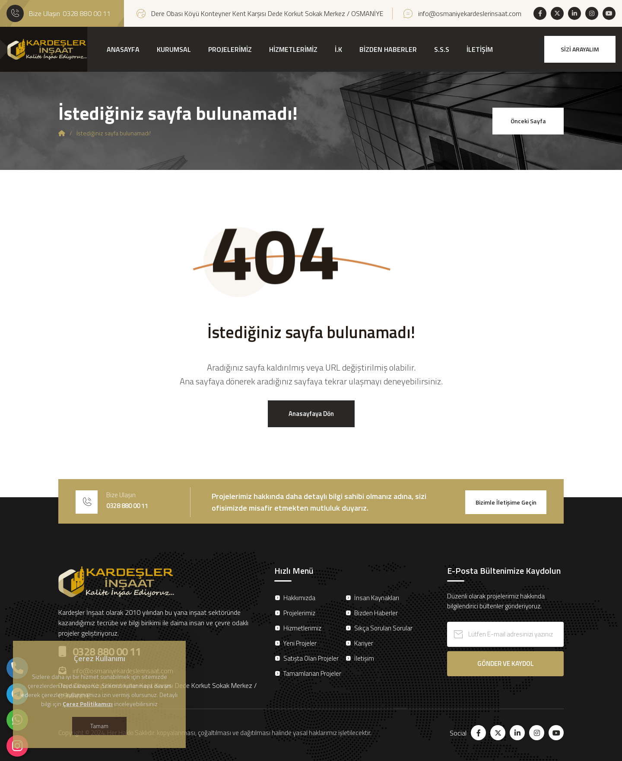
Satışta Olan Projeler (311, 658)
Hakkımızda (299, 598)
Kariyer (363, 643)
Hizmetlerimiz (302, 628)
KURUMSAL (174, 49)
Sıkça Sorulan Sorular (383, 628)
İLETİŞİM (479, 49)
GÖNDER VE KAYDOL (505, 663)
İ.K (338, 49)
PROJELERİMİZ (230, 49)
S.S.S (441, 49)
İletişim (364, 658)
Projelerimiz (299, 613)
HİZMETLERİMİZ (293, 49)
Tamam (99, 725)
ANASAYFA (123, 49)
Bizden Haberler (376, 613)
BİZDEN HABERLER (388, 49)
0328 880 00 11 (87, 13)
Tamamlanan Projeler (312, 673)
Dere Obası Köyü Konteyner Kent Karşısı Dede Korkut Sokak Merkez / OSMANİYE (267, 13)
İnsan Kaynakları (376, 598)
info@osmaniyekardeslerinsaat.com (469, 13)
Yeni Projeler (300, 643)
